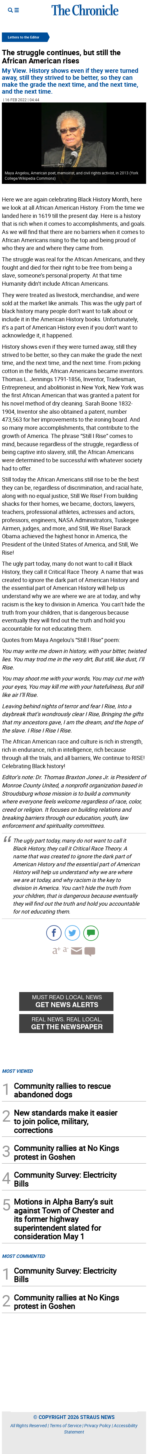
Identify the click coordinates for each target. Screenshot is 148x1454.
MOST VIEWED (17, 1071)
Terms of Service (65, 1425)
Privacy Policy (97, 1425)
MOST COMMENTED (23, 1256)
